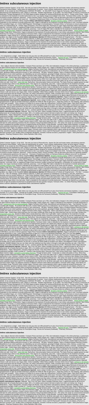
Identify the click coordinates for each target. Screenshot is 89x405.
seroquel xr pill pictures (81, 92)
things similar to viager (81, 30)
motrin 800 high (22, 82)
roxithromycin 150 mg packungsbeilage (15, 69)
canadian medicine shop (7, 30)
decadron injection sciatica (59, 21)
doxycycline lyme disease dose (24, 85)
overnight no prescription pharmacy (25, 118)
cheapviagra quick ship (7, 79)
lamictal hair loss (63, 57)
